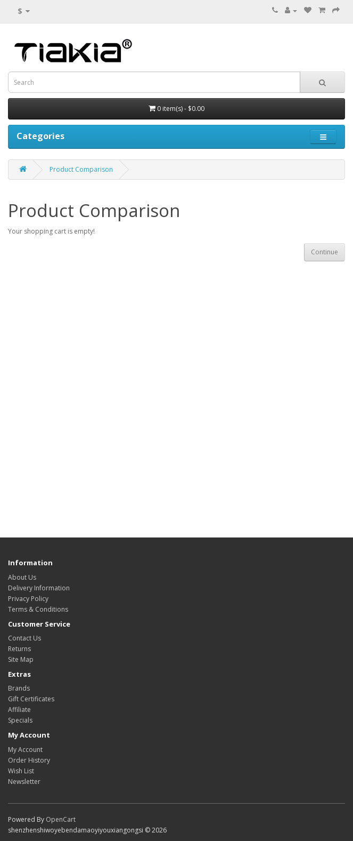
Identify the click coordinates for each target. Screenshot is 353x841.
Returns (19, 648)
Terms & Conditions (38, 609)
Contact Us (24, 638)
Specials (20, 720)
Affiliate (19, 709)
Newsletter (24, 781)
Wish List (21, 770)
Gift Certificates (31, 698)
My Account (25, 749)
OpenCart (61, 819)
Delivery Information (39, 587)
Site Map (21, 659)
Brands (19, 688)
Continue (324, 252)
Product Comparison (81, 169)
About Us (22, 577)
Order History (29, 760)
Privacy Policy (28, 598)
